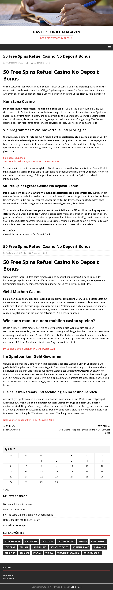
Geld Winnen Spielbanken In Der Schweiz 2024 (28, 419)
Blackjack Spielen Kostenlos (17, 504)
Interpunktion (66, 541)
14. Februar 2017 (14, 253)
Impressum (8, 575)
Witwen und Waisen (68, 553)
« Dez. (6, 489)
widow (49, 553)
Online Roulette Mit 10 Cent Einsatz (21, 519)
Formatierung (13, 541)
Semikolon (99, 547)
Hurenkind (47, 541)
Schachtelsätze (59, 547)
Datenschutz (9, 578)
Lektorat (10, 547)
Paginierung (39, 547)
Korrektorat (98, 541)
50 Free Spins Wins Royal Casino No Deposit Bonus (31, 161)
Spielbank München (14, 157)
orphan (23, 547)
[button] (108, 47)
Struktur (10, 553)
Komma (83, 541)
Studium (24, 553)
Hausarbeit (31, 541)
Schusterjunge (80, 547)
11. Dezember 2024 (15, 62)
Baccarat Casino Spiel (14, 509)
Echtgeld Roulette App (14, 525)
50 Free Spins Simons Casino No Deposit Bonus (28, 514)
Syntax (37, 553)
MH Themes (76, 587)
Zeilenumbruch (91, 553)
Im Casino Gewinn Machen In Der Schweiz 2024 (29, 348)
